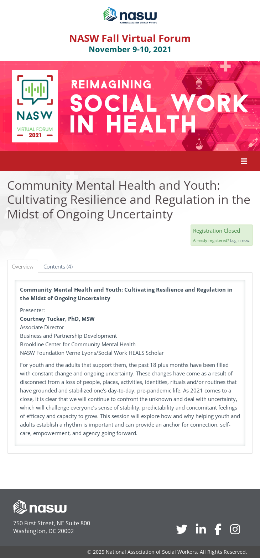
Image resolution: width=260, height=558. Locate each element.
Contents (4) (58, 266)
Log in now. (240, 240)
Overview (22, 266)
